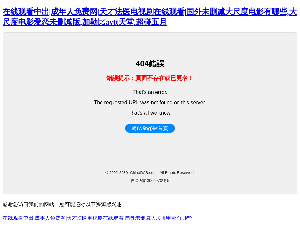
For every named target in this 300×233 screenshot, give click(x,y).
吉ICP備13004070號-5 (150, 180)
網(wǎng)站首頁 (150, 128)
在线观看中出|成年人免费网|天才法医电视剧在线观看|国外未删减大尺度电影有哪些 (97, 218)
